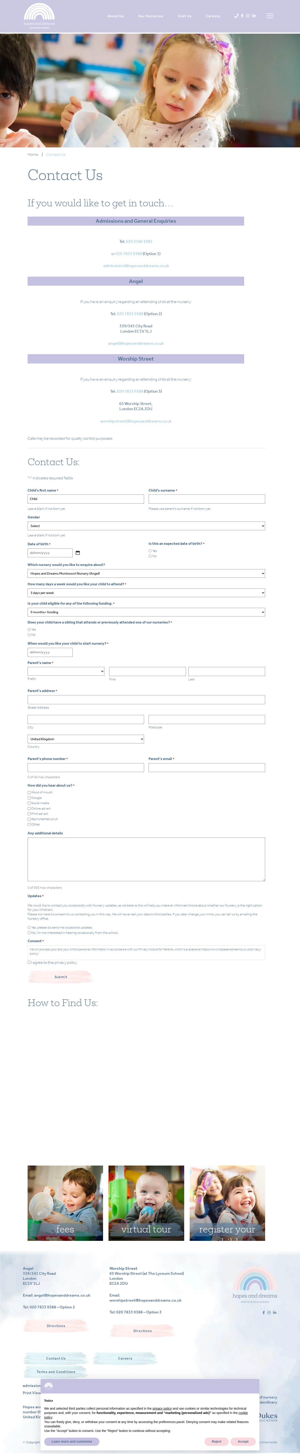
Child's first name (43, 490)
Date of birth (39, 544)
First (112, 679)
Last (191, 679)
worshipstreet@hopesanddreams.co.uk (136, 421)
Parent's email (161, 759)
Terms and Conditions (55, 1372)
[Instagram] (246, 15)
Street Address (38, 707)
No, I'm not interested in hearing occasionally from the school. (74, 933)
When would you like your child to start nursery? (68, 643)
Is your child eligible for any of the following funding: (71, 603)
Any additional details (45, 833)
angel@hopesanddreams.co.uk (136, 343)
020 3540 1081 (139, 241)
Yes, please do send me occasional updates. (62, 927)
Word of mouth (42, 792)
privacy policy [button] (162, 1408)
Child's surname (163, 490)
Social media (40, 803)
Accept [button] (243, 1441)
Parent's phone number (48, 759)
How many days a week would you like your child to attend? (77, 584)
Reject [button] (216, 1441)
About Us (114, 16)
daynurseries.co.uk (44, 819)
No (154, 556)
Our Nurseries (149, 16)
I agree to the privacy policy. (54, 962)
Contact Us (56, 1358)
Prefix (32, 679)
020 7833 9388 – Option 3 (139, 1312)
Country (33, 747)
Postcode (155, 727)
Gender (34, 517)
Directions (56, 1326)
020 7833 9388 (129, 253)
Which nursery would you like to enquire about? (66, 565)
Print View (32, 1392)
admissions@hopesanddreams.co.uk (136, 265)
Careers (212, 16)
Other (35, 824)
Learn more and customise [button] (72, 1441)
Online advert (41, 808)
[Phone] (235, 15)
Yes (154, 551)
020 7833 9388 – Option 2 (52, 1307)
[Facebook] (241, 15)
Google (36, 798)
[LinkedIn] (253, 15)
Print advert (39, 814)
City (30, 727)
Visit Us (183, 16)
